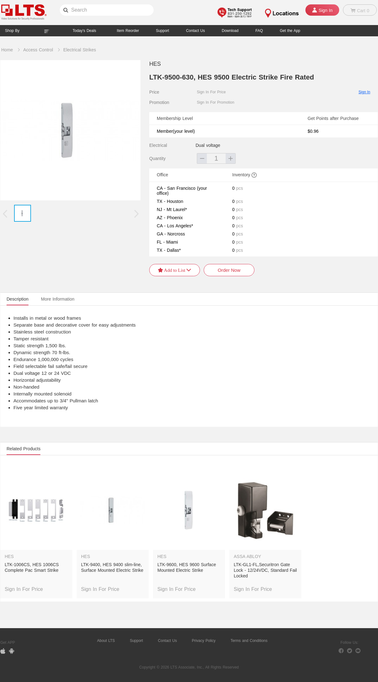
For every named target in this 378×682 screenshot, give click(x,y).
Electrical (158, 145)
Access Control (38, 49)
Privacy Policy (204, 640)
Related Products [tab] (23, 448)
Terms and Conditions (249, 640)
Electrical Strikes (79, 49)
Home (7, 49)
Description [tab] (17, 299)
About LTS (106, 640)
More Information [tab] (57, 299)
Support (162, 30)
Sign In (364, 92)
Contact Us (167, 640)
